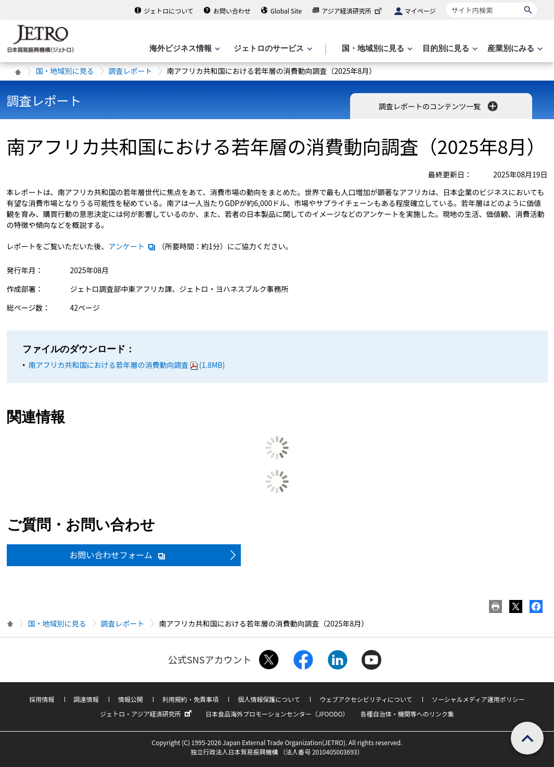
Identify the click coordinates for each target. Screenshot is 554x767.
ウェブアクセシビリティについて (365, 699)
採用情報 (41, 699)
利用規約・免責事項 (190, 699)
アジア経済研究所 (352, 10)
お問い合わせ (232, 10)
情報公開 (130, 699)
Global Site (286, 10)
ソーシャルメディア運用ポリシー (478, 699)
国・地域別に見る (65, 71)
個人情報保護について (269, 699)
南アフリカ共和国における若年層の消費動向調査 (127, 365)
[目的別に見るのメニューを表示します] (448, 49)
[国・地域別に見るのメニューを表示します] (376, 49)
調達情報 (86, 699)
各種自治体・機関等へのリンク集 (407, 713)
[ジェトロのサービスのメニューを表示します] (272, 49)
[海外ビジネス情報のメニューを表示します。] (183, 49)
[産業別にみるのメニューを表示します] (513, 49)
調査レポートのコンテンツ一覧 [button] (439, 106)
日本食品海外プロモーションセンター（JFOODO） (277, 713)
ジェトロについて (169, 10)
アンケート (132, 246)
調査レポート (130, 71)
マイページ (420, 10)
